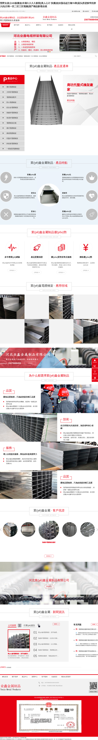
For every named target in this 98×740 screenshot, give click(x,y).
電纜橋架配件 (27, 56)
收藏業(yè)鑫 (77, 11)
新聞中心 (38, 25)
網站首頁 (5, 25)
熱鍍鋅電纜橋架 (12, 113)
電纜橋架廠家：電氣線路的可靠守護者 (46, 656)
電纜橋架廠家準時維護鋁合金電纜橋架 (87, 651)
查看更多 (48, 556)
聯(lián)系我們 (71, 27)
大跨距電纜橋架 (19, 56)
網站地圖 (95, 11)
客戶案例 (49, 25)
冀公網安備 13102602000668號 (50, 699)
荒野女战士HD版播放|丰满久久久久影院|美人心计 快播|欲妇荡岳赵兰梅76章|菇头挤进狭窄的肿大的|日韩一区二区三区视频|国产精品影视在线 (35, 739)
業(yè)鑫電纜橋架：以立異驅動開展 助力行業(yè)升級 (46, 644)
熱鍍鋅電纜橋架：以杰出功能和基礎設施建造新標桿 (46, 638)
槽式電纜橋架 (10, 56)
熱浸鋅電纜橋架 (12, 118)
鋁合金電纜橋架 (43, 56)
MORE (55, 624)
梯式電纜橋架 (11, 128)
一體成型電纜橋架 (13, 149)
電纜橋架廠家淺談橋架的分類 (87, 640)
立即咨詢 (11, 270)
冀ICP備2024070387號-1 (56, 697)
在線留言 (86, 11)
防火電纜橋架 (34, 56)
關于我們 (16, 25)
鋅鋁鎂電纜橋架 (12, 143)
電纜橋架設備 (11, 123)
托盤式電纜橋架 (12, 138)
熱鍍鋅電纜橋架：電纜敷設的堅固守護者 (46, 650)
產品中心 (27, 25)
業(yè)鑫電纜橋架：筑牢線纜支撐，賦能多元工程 (46, 632)
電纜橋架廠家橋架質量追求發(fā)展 (87, 629)
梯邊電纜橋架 (11, 133)
